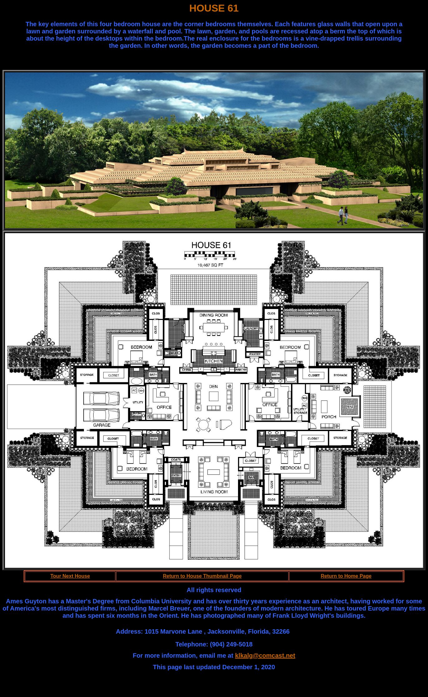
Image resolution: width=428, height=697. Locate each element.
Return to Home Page (346, 576)
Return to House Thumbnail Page (202, 576)
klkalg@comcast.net (265, 655)
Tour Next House (70, 576)
